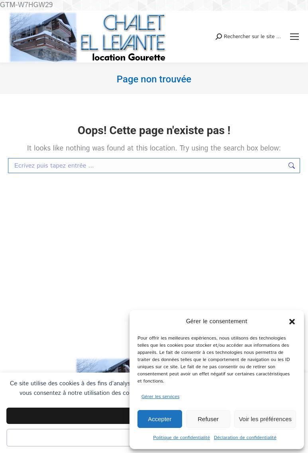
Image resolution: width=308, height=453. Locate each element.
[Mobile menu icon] (294, 36)
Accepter (159, 419)
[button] (292, 322)
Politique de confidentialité (181, 437)
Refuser (208, 419)
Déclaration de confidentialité (245, 437)
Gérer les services (160, 396)
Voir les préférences (265, 419)
